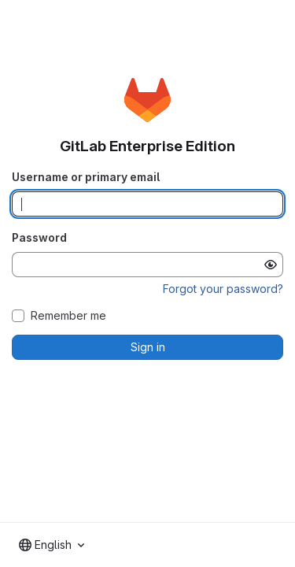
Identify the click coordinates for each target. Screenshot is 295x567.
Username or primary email (86, 176)
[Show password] (270, 264)
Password (39, 237)
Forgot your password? (223, 288)
